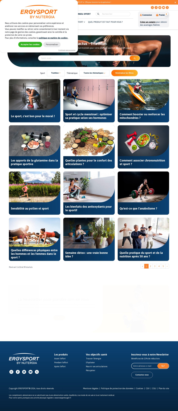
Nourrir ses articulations (96, 366)
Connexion (146, 15)
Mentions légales (90, 388)
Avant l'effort (60, 358)
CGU (154, 388)
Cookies (139, 388)
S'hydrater (90, 362)
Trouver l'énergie (93, 358)
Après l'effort (60, 366)
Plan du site (164, 388)
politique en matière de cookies (53, 38)
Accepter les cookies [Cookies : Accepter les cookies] (30, 44)
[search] (115, 14)
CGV (148, 388)
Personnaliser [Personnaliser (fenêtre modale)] (52, 44)
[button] (160, 14)
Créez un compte (148, 22)
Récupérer (90, 370)
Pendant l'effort (61, 362)
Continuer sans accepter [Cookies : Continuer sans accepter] (66, 50)
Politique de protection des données (117, 388)
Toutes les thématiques (94, 73)
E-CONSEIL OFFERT (82, 14)
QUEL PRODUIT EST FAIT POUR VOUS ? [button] (105, 22)
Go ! (59, 318)
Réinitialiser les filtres (124, 73)
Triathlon (56, 73)
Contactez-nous (142, 375)
